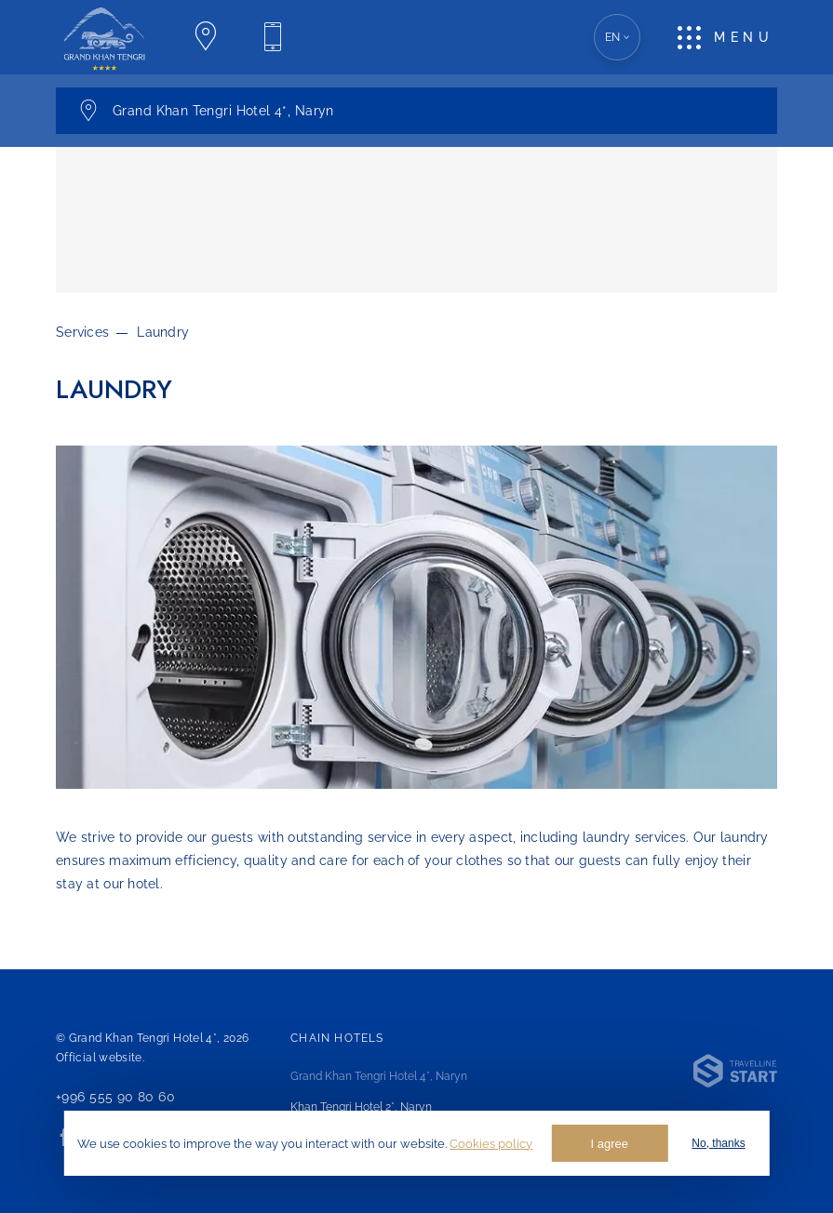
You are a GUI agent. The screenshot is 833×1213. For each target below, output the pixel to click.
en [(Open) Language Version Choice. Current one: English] (617, 37)
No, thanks (718, 1143)
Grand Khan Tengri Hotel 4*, (378, 1076)
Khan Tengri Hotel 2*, (361, 1106)
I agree (609, 1144)
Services (82, 332)
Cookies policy (491, 1144)
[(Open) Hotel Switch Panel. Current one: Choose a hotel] (416, 110)
